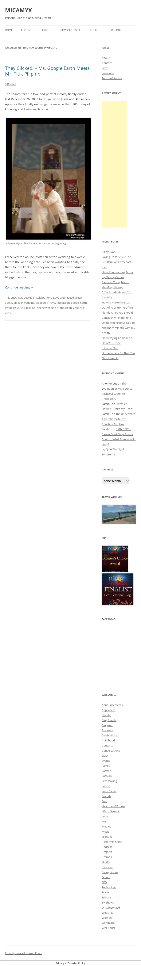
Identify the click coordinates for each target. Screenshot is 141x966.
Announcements (112, 705)
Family (106, 766)
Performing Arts (112, 842)
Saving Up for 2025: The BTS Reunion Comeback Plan (117, 262)
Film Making (109, 781)
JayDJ (105, 449)
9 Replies (10, 84)
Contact (27, 30)
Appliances (108, 710)
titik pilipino (28, 308)
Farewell (107, 771)
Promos (107, 857)
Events (106, 761)
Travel (105, 892)
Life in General (111, 811)
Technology (109, 887)
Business (107, 730)
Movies (106, 826)
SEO (104, 882)
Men (104, 821)
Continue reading (19, 287)
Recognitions (110, 872)
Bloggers (107, 725)
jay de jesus (12, 308)
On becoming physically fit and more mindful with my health (118, 328)
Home (9, 30)
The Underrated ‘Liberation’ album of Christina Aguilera (119, 419)
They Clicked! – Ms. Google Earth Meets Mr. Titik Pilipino (47, 71)
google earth (79, 303)
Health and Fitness (113, 806)
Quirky (106, 862)
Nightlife (107, 837)
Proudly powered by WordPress (23, 953)
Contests (107, 745)
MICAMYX (18, 10)
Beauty (106, 715)
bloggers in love (45, 303)
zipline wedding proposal (52, 308)
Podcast (107, 847)
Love (56, 297)
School (106, 877)
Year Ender (108, 928)
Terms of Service (69, 30)
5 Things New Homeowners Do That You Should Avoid (118, 353)
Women (107, 918)
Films (45, 30)
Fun (104, 801)
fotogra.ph (63, 303)
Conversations (111, 750)
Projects (107, 852)
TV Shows (108, 902)
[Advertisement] (114, 164)
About (94, 30)
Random (107, 867)
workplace (108, 923)
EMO (105, 755)
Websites (107, 913)
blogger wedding (23, 303)
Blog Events (109, 720)
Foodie (106, 786)
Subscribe (114, 30)
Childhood (108, 740)
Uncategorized (111, 907)
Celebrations (44, 297)
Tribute (106, 897)
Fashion (107, 776)
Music (105, 831)
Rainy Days (108, 252)
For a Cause (109, 791)
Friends (106, 796)
